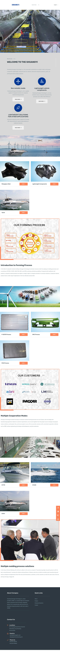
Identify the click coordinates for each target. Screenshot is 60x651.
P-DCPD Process (6, 335)
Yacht (3, 213)
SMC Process (36, 335)
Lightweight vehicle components (41, 90)
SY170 (3, 486)
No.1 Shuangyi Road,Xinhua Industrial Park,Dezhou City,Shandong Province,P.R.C (17, 629)
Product (36, 602)
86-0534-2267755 (13, 642)
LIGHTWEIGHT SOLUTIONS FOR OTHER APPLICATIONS (18, 117)
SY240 (34, 486)
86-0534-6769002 (13, 644)
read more (18, 100)
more (23, 185)
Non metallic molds (18, 89)
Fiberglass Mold (6, 185)
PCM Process (5, 364)
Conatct (36, 606)
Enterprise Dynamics (39, 604)
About (36, 600)
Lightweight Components (39, 185)
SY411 (3, 514)
